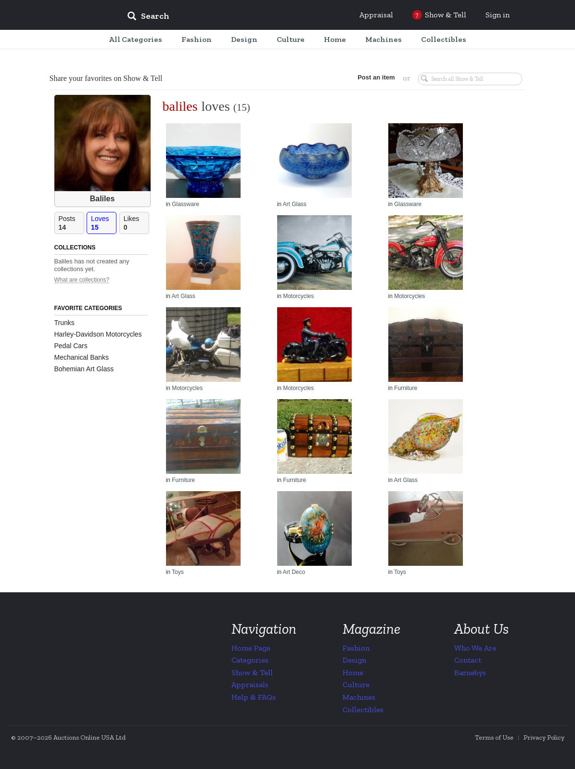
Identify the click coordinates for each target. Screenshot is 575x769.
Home (353, 672)
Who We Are (475, 647)
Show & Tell (252, 672)
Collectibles (363, 709)
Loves (103, 223)
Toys (178, 572)
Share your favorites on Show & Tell (106, 78)
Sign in (498, 14)
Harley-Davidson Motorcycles (98, 334)
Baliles (102, 199)
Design (354, 660)
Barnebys (470, 672)
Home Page (250, 647)
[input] (218, 17)
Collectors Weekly (61, 15)
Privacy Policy (544, 737)
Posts (71, 223)
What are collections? (82, 280)
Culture (356, 684)
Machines (359, 697)
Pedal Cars (71, 346)
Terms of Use (494, 737)
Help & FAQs (253, 697)
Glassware (185, 204)
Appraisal (376, 14)
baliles (180, 106)
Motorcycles (298, 296)
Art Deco (294, 572)
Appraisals (249, 684)
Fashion (356, 647)
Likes (136, 223)
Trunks (64, 322)
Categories (249, 660)
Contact (467, 660)
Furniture (405, 388)
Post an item (376, 77)
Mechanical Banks (81, 357)
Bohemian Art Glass (84, 369)
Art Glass (295, 204)
